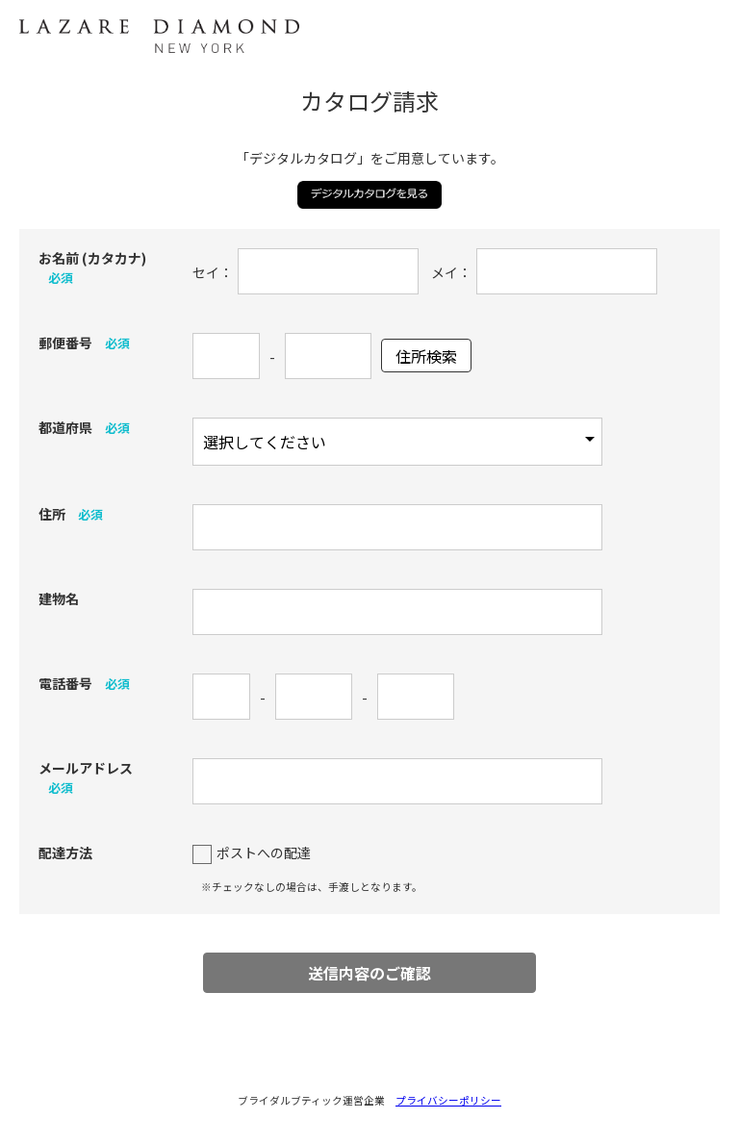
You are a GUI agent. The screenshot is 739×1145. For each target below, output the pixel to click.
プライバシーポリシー (448, 1100)
